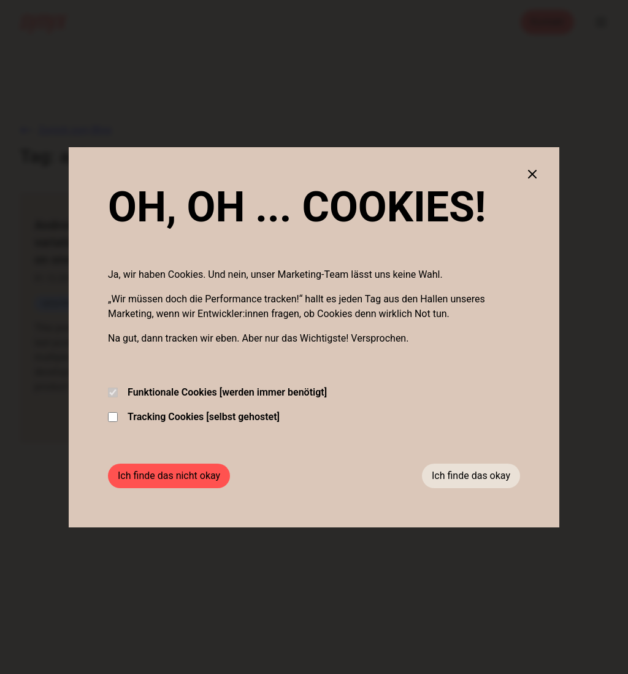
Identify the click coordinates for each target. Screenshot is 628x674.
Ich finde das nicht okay (169, 475)
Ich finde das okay (471, 475)
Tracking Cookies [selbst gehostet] (194, 417)
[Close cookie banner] (532, 174)
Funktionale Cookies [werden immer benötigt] (217, 392)
